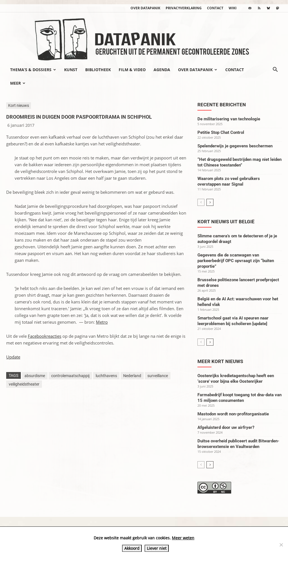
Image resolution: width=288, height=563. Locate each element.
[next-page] (209, 202)
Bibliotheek (98, 69)
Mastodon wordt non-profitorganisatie (233, 413)
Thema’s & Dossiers (33, 69)
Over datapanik (145, 8)
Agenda (162, 69)
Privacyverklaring (184, 8)
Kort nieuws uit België (226, 221)
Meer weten (183, 538)
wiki (233, 8)
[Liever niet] (281, 545)
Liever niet (156, 548)
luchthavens (106, 375)
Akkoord (132, 548)
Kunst (70, 69)
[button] (275, 70)
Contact (215, 8)
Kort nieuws (18, 105)
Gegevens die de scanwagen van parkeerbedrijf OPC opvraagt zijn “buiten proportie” (235, 261)
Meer (17, 83)
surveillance (157, 375)
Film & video (132, 69)
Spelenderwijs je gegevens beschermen (235, 145)
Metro (102, 322)
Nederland (132, 375)
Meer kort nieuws (220, 361)
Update (13, 357)
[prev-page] (200, 202)
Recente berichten (221, 104)
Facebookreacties (44, 336)
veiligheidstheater (24, 384)
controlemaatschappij (70, 375)
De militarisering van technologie (228, 118)
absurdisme (34, 375)
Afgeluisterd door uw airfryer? (225, 427)
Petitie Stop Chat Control (220, 132)
